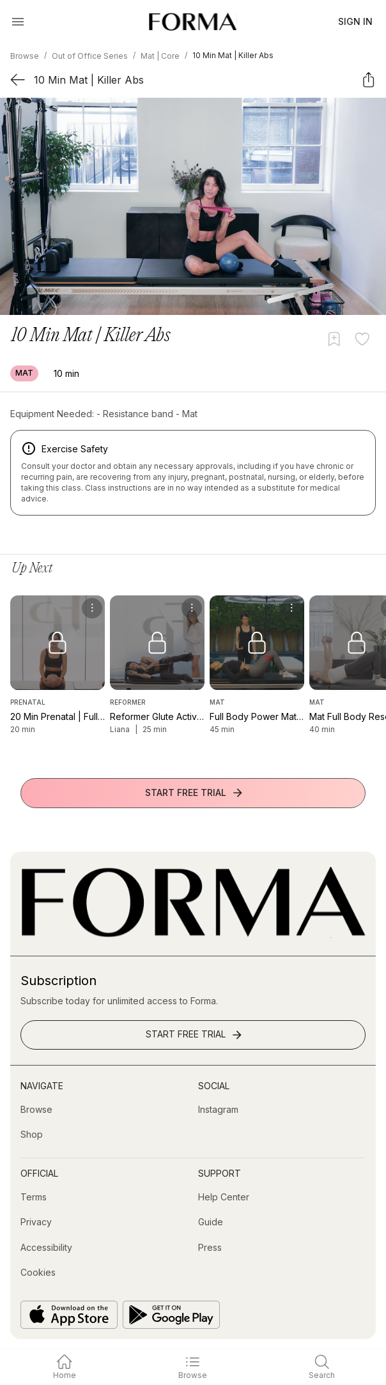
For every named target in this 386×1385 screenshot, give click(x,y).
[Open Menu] (18, 21)
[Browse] (36, 1109)
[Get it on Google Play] (171, 1315)
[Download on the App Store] (69, 1315)
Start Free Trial (194, 792)
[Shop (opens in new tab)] (31, 1134)
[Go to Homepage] (193, 934)
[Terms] (33, 1197)
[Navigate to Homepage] (192, 22)
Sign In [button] (355, 21)
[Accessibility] (46, 1247)
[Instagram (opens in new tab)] (218, 1109)
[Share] (368, 79)
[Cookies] (38, 1272)
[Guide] (210, 1222)
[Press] (210, 1247)
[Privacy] (36, 1222)
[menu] (92, 608)
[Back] (17, 79)
